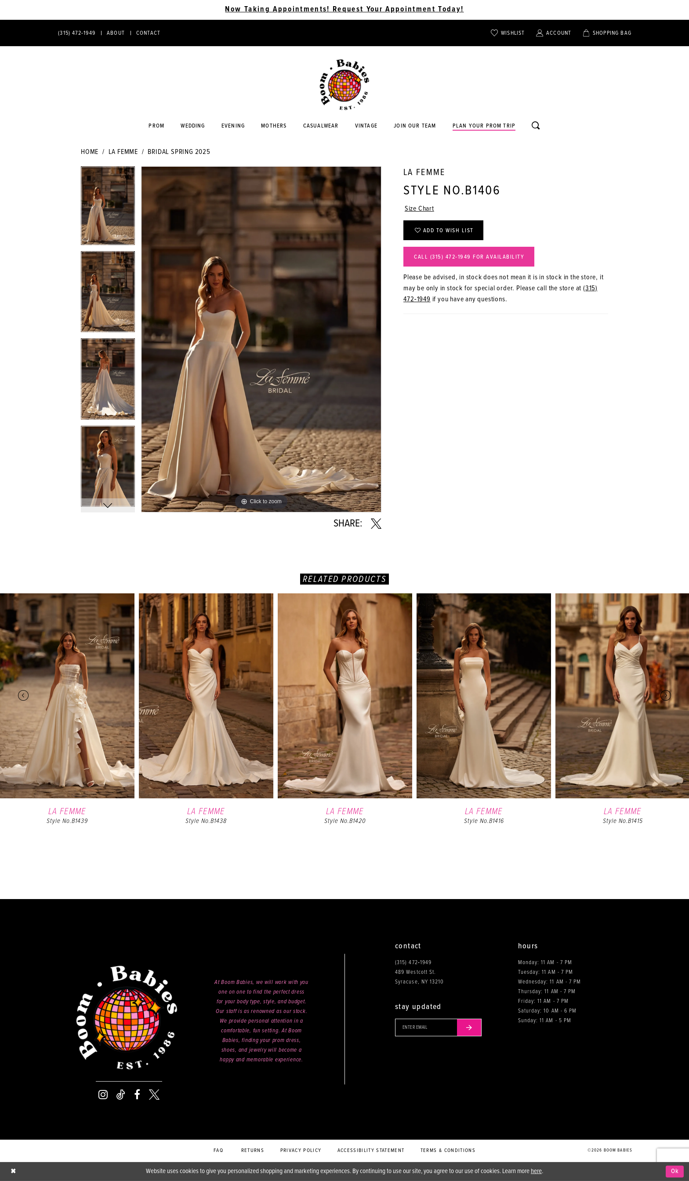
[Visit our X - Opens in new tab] (154, 1095)
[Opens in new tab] (321, 126)
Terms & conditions (448, 1150)
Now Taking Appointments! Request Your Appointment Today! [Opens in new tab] (344, 10)
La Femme (123, 152)
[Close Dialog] (13, 1171)
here (536, 1171)
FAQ (218, 1150)
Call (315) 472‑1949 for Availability (469, 257)
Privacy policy (301, 1150)
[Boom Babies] (344, 85)
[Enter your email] (438, 1027)
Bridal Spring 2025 (179, 152)
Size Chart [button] (419, 209)
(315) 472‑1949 (413, 962)
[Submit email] (469, 1027)
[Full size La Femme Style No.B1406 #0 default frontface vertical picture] (261, 339)
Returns (252, 1150)
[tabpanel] (108, 208)
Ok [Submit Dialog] (675, 1171)
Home (89, 152)
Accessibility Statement (371, 1150)
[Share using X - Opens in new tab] (376, 524)
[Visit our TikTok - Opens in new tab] (120, 1095)
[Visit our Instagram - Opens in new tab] (103, 1095)
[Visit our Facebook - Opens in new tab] (137, 1095)
